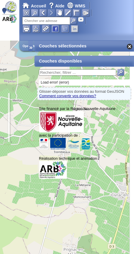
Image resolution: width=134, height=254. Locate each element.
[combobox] (81, 19)
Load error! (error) (55, 82)
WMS (76, 6)
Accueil (34, 6)
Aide (57, 6)
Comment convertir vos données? (67, 96)
